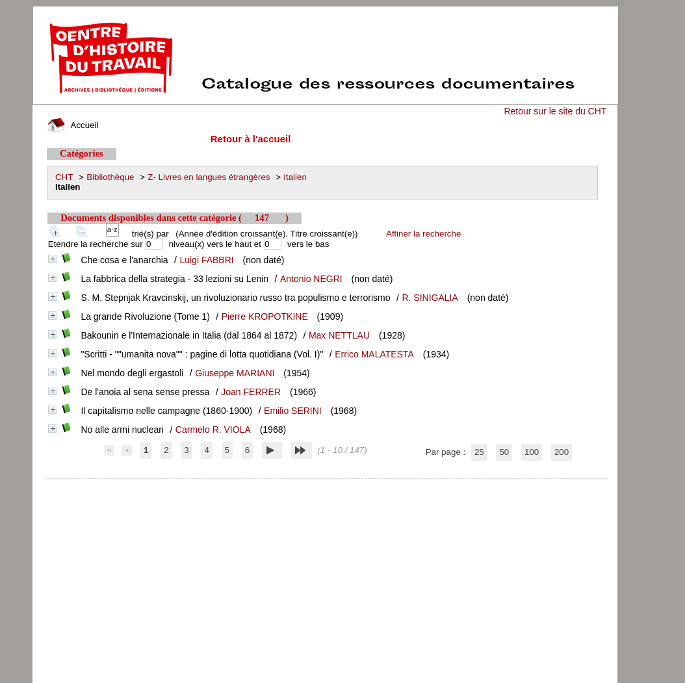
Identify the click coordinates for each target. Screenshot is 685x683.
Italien (295, 177)
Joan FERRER (251, 392)
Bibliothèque (110, 177)
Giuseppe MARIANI (234, 373)
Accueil (73, 125)
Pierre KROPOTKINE (265, 316)
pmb (326, 487)
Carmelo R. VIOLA (213, 429)
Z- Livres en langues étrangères (209, 177)
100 (531, 452)
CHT (64, 177)
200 (561, 452)
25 (479, 452)
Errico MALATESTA (374, 354)
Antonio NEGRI (311, 279)
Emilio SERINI (293, 411)
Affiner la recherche (423, 233)
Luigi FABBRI (206, 260)
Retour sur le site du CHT (555, 111)
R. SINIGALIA (430, 297)
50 (504, 452)
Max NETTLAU (339, 335)
